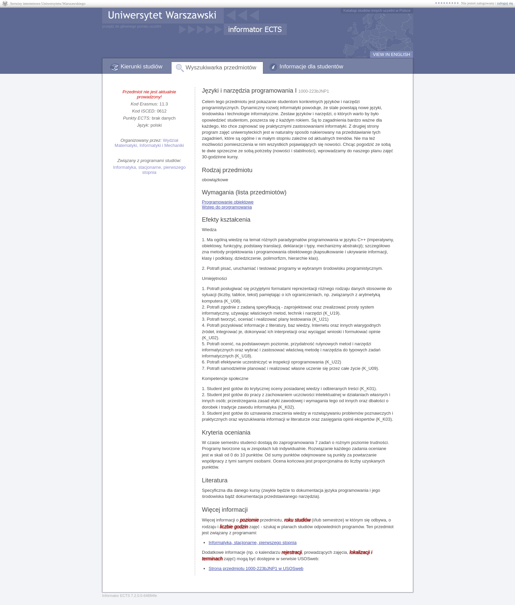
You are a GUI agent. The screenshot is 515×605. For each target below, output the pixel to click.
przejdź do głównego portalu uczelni (131, 26)
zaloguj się (505, 3)
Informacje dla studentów (311, 66)
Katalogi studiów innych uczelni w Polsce (377, 10)
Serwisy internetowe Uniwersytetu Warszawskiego (47, 3)
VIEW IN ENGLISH (391, 54)
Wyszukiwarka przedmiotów (221, 67)
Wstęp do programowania (227, 207)
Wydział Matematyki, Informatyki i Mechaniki (149, 143)
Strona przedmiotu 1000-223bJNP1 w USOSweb (256, 568)
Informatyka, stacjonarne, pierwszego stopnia (149, 170)
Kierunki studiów (141, 66)
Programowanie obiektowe (227, 201)
